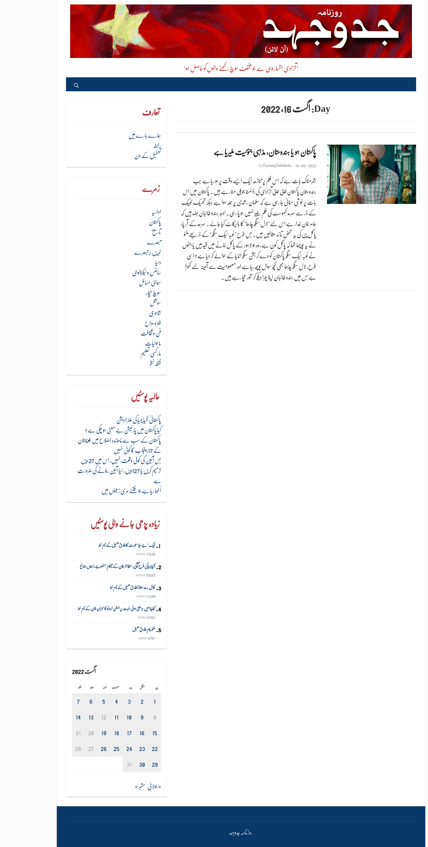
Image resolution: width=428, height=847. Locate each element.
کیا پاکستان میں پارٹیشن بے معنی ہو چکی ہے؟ (96, 430)
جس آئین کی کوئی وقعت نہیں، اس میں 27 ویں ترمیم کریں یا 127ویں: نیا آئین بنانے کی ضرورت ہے (92, 470)
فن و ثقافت (124, 333)
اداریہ (129, 211)
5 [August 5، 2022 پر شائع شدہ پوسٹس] (76, 701)
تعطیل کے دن (120, 155)
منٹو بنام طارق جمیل (116, 629)
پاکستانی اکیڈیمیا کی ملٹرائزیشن (111, 420)
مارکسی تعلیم (124, 353)
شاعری (128, 313)
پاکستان (128, 222)
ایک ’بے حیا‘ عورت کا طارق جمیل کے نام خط (100, 545)
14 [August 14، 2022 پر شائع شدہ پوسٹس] (51, 716)
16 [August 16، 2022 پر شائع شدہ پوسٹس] (114, 732)
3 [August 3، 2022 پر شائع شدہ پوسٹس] (102, 701)
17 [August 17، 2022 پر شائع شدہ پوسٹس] (102, 732)
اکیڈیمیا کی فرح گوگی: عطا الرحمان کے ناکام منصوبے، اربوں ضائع (90, 566)
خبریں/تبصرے (120, 252)
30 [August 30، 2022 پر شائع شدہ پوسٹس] (115, 764)
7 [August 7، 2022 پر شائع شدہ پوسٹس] (51, 701)
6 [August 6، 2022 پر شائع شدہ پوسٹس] (63, 701)
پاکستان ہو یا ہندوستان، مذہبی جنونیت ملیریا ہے (237, 152)
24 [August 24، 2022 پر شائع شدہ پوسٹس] (102, 748)
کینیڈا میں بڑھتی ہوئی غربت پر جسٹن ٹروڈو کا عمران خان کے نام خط (89, 608)
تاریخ (129, 232)
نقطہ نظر (128, 363)
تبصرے (127, 242)
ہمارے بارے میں (117, 135)
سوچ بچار (126, 292)
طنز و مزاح (126, 323)
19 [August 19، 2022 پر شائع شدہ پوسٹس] (76, 732)
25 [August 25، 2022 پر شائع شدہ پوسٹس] (89, 748)
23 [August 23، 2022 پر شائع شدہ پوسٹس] (115, 748)
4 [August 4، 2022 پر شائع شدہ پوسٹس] (89, 701)
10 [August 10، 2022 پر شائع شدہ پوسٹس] (102, 716)
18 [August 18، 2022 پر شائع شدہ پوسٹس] (89, 732)
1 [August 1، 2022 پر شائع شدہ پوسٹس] (128, 701)
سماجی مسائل (123, 282)
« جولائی (127, 786)
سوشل (128, 302)
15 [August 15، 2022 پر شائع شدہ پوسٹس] (127, 732)
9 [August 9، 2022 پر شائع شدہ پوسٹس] (115, 716)
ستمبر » (113, 786)
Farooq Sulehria (250, 165)
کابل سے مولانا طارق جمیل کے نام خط (105, 587)
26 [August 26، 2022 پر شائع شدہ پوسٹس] (77, 748)
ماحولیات (126, 343)
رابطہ (130, 145)
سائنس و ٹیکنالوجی (119, 272)
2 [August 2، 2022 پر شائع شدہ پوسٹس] (115, 701)
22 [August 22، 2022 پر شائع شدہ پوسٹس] (128, 748)
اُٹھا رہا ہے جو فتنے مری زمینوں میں (104, 490)
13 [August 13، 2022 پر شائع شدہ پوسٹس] (64, 716)
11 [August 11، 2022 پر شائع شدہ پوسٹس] (89, 716)
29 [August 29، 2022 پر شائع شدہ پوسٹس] (128, 764)
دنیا (131, 262)
